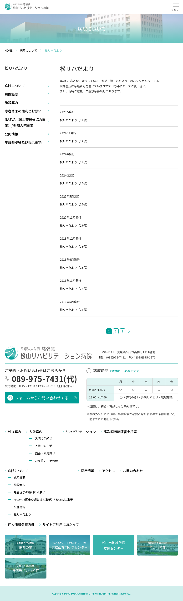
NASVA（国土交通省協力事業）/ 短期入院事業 (25, 122)
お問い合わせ (133, 470)
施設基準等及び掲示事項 (23, 142)
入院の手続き (43, 438)
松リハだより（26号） (74, 246)
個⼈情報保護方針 (21, 524)
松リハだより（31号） (74, 162)
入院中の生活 (43, 445)
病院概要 (11, 94)
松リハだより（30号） (74, 183)
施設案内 (11, 102)
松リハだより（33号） (74, 120)
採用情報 (87, 470)
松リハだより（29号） (74, 204)
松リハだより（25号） (74, 267)
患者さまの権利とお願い (23, 111)
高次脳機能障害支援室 (120, 431)
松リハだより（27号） (74, 225)
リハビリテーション (81, 431)
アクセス (108, 470)
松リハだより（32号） (74, 141)
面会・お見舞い (45, 453)
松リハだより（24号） (74, 289)
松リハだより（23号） (74, 310)
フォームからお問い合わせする (41, 397)
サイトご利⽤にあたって (60, 524)
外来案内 (14, 431)
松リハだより (22, 514)
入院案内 (35, 431)
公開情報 (11, 134)
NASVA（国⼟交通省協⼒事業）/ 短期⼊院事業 (43, 499)
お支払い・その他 (46, 460)
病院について (15, 85)
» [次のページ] (129, 331)
